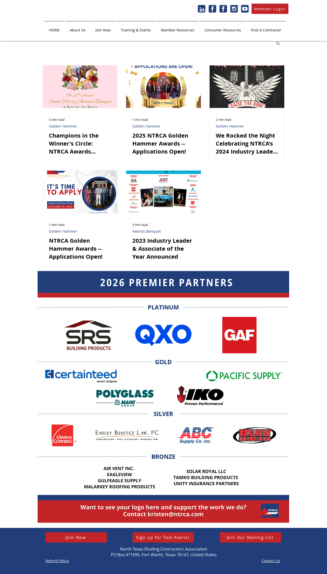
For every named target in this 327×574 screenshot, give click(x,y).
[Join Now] (76, 537)
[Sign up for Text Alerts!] (163, 537)
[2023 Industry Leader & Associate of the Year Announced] (163, 192)
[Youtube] (245, 9)
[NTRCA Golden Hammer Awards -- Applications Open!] (80, 192)
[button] (77, 27)
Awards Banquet (146, 231)
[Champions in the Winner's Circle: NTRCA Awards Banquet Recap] (80, 86)
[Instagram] (234, 9)
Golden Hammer (63, 126)
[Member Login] (270, 9)
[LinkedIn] (201, 9)
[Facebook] (212, 9)
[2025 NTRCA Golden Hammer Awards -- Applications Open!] (163, 86)
